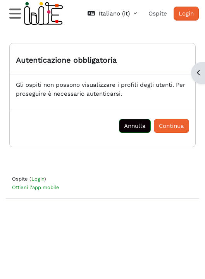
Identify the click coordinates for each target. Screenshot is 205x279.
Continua (171, 125)
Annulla (135, 125)
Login (186, 13)
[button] (112, 14)
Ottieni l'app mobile (35, 187)
